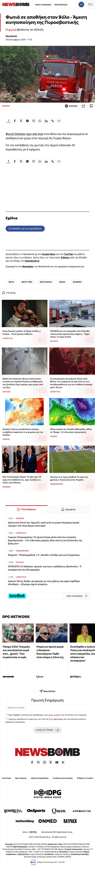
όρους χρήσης (54, 715)
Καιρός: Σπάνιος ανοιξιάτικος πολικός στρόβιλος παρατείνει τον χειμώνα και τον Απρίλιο (23, 432)
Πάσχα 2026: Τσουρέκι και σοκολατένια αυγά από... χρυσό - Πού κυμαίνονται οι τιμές (16, 652)
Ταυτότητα (6, 778)
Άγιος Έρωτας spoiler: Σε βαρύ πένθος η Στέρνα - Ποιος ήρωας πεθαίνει (21, 332)
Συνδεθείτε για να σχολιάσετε (25, 228)
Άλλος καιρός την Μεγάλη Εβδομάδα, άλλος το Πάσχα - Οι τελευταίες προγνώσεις (71, 430)
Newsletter (27, 266)
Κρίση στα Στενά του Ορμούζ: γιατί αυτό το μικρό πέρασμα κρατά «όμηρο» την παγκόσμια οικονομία (43, 524)
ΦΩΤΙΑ (11, 282)
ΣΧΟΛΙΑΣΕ (71, 106)
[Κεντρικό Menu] (90, 4)
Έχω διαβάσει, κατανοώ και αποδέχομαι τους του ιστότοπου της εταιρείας (47, 715)
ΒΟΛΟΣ (62, 282)
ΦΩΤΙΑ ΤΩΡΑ (27, 282)
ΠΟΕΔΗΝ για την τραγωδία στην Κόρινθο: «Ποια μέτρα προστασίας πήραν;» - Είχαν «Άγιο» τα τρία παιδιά (70, 334)
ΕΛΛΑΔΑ (5, 106)
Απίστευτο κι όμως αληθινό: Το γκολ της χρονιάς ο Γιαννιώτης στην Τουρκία (69, 478)
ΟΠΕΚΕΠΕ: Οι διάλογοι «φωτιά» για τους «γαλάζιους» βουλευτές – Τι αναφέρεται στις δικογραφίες (44, 568)
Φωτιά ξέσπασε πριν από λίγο (24, 134)
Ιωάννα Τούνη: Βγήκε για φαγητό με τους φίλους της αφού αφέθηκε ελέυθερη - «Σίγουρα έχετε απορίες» (44, 583)
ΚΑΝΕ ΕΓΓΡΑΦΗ (47, 730)
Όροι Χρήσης (21, 778)
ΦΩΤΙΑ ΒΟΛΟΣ (46, 282)
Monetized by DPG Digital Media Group (56, 832)
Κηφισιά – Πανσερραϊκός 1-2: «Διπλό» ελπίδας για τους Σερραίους (44, 555)
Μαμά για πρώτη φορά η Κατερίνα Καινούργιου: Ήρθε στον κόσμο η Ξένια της (50, 652)
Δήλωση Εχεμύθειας (40, 778)
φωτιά (12, 29)
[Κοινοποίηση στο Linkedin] (46, 121)
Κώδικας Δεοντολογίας (63, 778)
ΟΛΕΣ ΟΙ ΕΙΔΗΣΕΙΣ (43, 5)
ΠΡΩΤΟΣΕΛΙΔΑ (61, 5)
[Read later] (91, 106)
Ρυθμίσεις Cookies (85, 778)
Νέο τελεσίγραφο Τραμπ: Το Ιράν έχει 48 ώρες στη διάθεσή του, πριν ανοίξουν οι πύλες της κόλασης (22, 479)
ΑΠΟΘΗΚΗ (77, 282)
